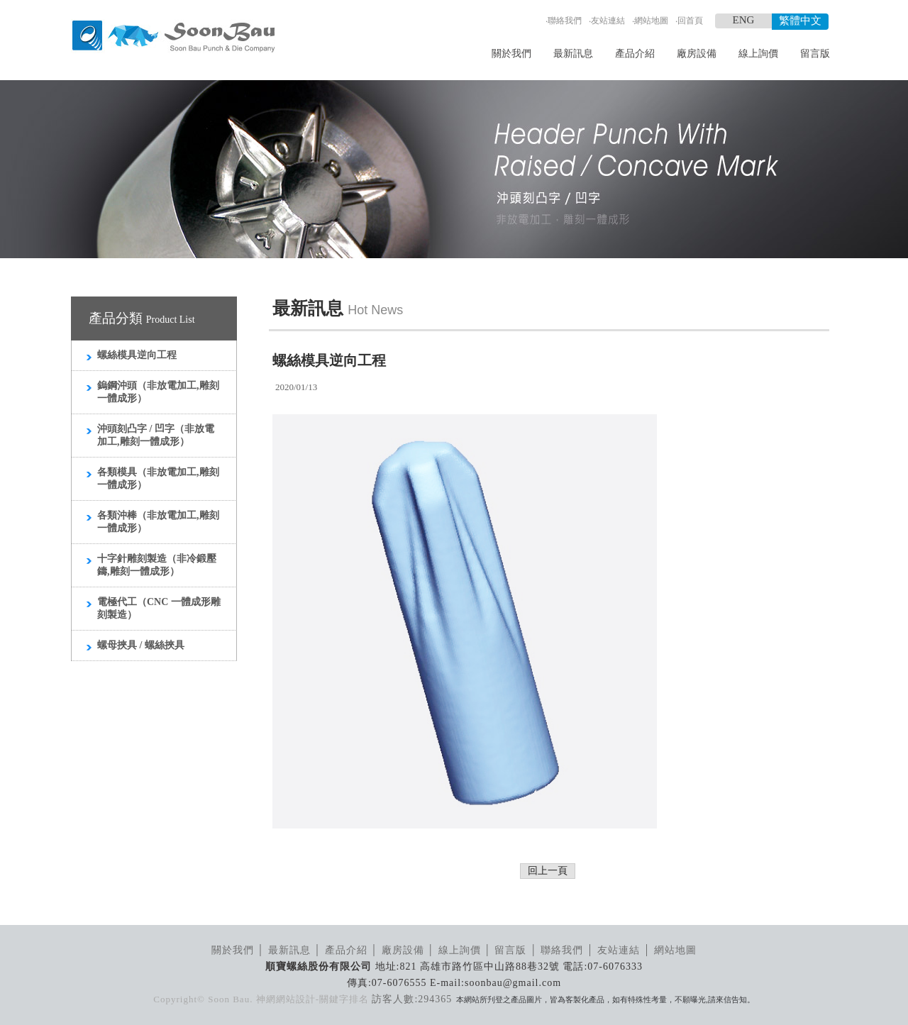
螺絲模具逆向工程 (137, 355)
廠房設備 (696, 53)
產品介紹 (635, 53)
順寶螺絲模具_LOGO (173, 37)
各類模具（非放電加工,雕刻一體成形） (158, 478)
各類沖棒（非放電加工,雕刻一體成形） (158, 521)
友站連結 (608, 21)
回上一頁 (548, 870)
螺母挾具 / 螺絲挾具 (140, 645)
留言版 (815, 53)
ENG (744, 20)
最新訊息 (573, 53)
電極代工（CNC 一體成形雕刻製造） (159, 608)
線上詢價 (758, 53)
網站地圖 (651, 21)
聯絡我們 (565, 21)
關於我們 (511, 53)
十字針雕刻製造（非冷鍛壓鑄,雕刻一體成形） (156, 565)
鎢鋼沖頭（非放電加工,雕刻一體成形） (158, 392)
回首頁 (690, 21)
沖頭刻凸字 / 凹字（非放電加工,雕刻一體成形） (155, 435)
